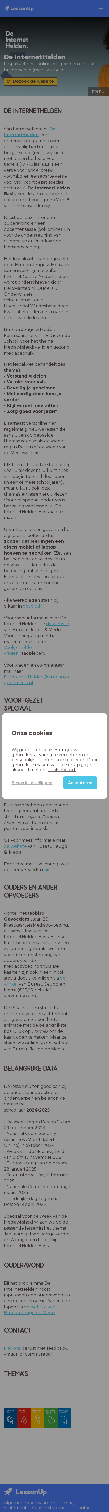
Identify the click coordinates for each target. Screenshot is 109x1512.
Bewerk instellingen (32, 782)
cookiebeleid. (62, 769)
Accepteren (80, 782)
